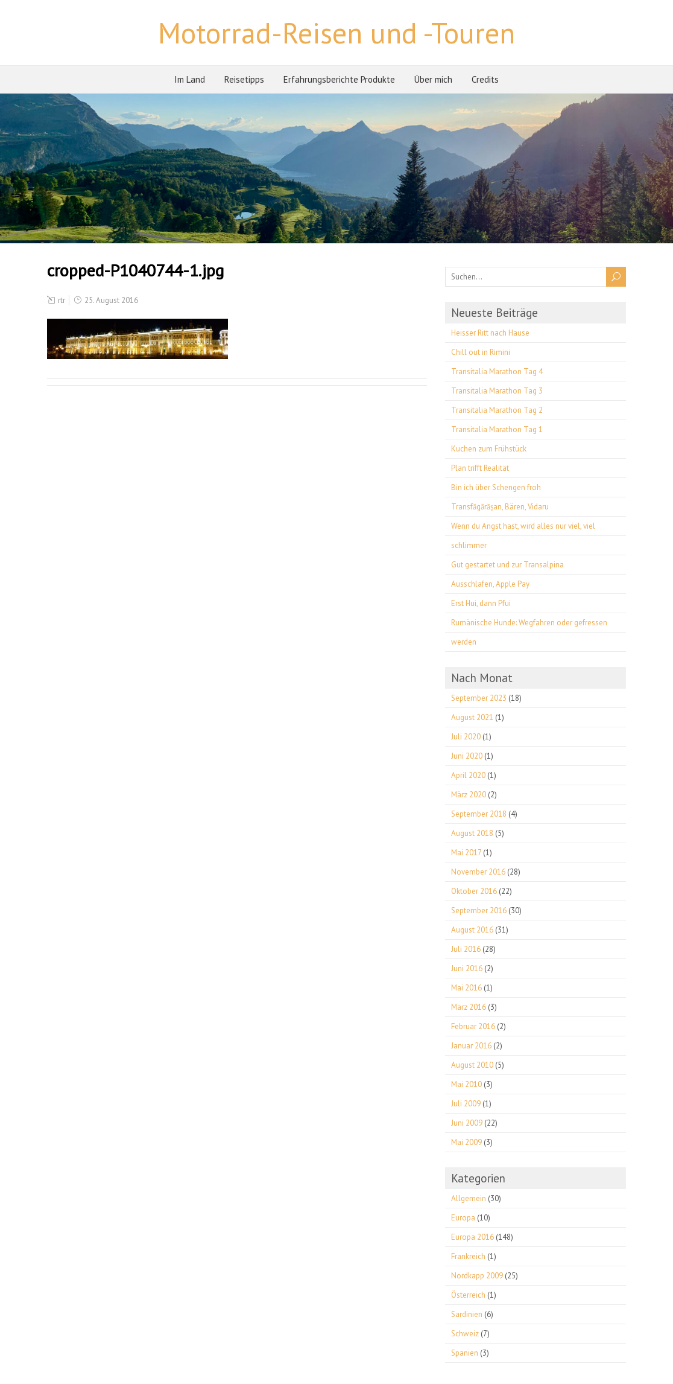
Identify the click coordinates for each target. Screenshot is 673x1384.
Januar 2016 (471, 1046)
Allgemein (468, 1198)
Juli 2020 (466, 737)
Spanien (464, 1353)
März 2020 (468, 794)
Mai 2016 (466, 988)
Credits (485, 79)
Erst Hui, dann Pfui (481, 603)
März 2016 (468, 1007)
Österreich (468, 1295)
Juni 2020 (466, 756)
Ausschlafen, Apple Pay (490, 584)
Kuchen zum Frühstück (488, 449)
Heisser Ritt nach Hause (490, 333)
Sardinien (466, 1314)
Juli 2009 (466, 1104)
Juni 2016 (466, 968)
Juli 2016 (466, 949)
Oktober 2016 (474, 891)
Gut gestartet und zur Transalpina (507, 565)
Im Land (189, 79)
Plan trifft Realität (480, 468)
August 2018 (472, 833)
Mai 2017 (466, 852)
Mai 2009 (466, 1142)
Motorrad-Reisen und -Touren (336, 32)
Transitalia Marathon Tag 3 (497, 391)
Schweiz (465, 1333)
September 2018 (479, 814)
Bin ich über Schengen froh (496, 487)
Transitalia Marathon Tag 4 (497, 371)
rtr (61, 300)
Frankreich (468, 1256)
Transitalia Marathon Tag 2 (497, 410)
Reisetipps (244, 79)
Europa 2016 (472, 1237)
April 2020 (468, 775)
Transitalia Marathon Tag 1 (497, 429)
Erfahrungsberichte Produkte (339, 79)
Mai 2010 (466, 1084)
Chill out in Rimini (480, 352)
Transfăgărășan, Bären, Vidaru (500, 507)
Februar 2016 (473, 1026)
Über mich (433, 79)
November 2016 (478, 872)
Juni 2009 (466, 1123)
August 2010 (472, 1065)
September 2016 (479, 910)
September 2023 (479, 698)
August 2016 (472, 930)
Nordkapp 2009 (477, 1276)
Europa (463, 1218)
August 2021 (472, 717)
